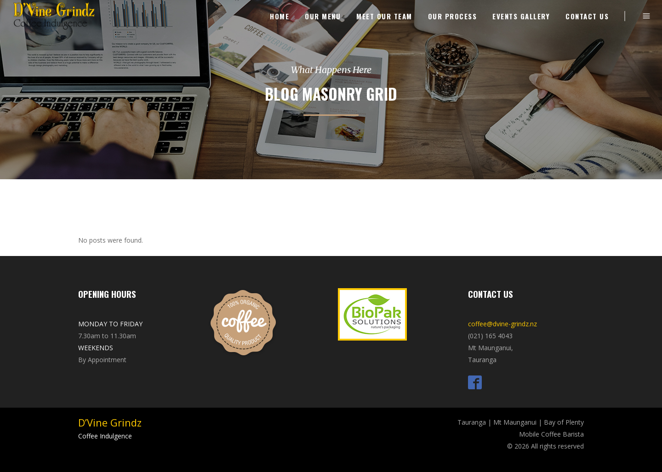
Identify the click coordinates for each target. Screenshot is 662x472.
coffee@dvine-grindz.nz (502, 323)
